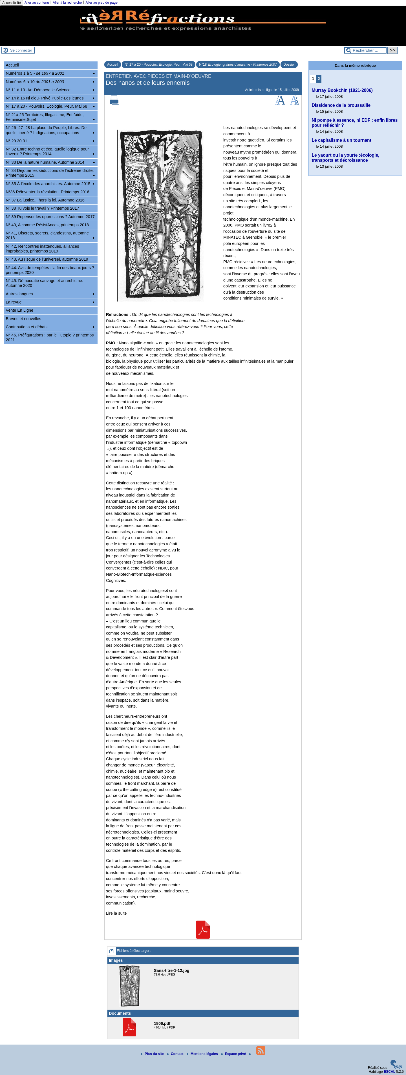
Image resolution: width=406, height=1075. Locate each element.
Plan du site (153, 1054)
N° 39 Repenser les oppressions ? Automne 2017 (50, 216)
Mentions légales (203, 1054)
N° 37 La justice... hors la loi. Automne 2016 (45, 200)
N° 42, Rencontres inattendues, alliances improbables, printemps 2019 (42, 248)
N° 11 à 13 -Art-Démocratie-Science (50, 90)
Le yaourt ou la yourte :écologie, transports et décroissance (345, 158)
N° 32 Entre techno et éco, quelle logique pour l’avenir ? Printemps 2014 (50, 151)
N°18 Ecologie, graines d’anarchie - (238, 65)
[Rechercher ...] (365, 50)
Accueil (112, 65)
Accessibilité (11, 3)
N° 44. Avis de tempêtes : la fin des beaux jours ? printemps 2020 (50, 270)
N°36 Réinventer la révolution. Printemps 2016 (47, 192)
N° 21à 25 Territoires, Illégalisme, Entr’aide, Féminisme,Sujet (50, 117)
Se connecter (21, 50)
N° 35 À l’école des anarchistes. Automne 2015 (50, 183)
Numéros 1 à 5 (50, 73)
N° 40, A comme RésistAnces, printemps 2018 (47, 225)
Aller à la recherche (67, 3)
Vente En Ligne (19, 310)
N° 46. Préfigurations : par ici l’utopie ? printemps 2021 (50, 337)
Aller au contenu (37, 3)
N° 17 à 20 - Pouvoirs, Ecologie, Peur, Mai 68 (159, 65)
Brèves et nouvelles (23, 318)
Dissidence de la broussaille (341, 105)
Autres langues (50, 294)
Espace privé (234, 1054)
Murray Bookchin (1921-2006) (342, 90)
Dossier (289, 65)
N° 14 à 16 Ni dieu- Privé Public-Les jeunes (50, 98)
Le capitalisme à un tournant (341, 140)
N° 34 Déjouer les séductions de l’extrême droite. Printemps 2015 (50, 173)
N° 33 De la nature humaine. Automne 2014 (50, 162)
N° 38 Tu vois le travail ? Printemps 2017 (42, 208)
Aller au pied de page (101, 3)
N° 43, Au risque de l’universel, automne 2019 (47, 259)
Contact (175, 1054)
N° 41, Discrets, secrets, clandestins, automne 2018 (50, 235)
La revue (50, 302)
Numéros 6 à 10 (50, 81)
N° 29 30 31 (50, 141)
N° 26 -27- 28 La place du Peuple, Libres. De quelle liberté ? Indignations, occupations (50, 130)
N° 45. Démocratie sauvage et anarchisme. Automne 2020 (44, 283)
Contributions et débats (50, 327)
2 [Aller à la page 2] (319, 78)
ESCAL (389, 1072)
